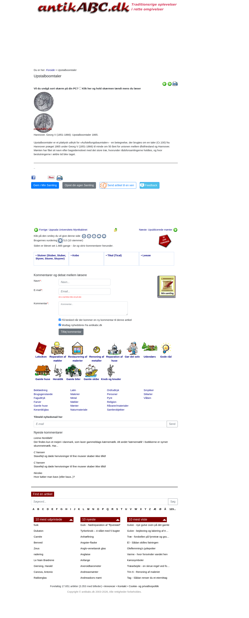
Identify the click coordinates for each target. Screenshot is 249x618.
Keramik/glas (41, 409)
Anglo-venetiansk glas (93, 548)
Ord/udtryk (113, 390)
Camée (38, 536)
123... (172, 509)
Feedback (151, 185)
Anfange (85, 560)
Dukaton (38, 530)
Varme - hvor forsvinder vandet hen (147, 554)
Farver (37, 401)
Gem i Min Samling (45, 185)
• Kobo (75, 255)
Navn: (38, 280)
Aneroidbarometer (90, 566)
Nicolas (38, 472)
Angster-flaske (88, 542)
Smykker (149, 390)
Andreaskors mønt (91, 577)
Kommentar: (41, 303)
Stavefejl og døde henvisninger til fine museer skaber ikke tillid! (70, 456)
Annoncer (109, 586)
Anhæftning (87, 536)
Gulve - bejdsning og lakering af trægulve (148, 530)
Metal (73, 397)
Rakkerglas (40, 577)
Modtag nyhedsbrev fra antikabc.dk (82, 325)
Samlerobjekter (115, 409)
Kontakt (122, 586)
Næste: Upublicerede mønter (158, 229)
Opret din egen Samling (79, 185)
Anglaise (85, 554)
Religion (111, 401)
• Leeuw (146, 255)
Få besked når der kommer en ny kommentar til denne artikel (97, 319)
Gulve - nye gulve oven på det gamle (148, 524)
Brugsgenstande (43, 394)
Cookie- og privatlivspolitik (144, 586)
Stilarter (148, 394)
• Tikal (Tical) (114, 255)
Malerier (75, 394)
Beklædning (40, 390)
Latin (73, 390)
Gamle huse (41, 405)
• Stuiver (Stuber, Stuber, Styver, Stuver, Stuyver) (51, 257)
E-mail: (38, 290)
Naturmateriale (78, 409)
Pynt (109, 397)
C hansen (39, 452)
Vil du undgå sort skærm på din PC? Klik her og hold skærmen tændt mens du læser (87, 88)
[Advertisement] (16, 52)
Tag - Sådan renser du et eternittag (147, 577)
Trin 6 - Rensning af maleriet (143, 571)
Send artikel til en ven (121, 185)
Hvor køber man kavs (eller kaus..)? (54, 476)
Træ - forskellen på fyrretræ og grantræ (148, 536)
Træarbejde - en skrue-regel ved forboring (148, 566)
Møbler (74, 401)
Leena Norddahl (43, 437)
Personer (112, 394)
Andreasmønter (89, 571)
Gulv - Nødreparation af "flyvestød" (100, 524)
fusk (36, 524)
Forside (50, 70)
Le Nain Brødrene (44, 560)
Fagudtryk (39, 397)
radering (38, 554)
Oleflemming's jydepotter (141, 548)
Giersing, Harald (43, 566)
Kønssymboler (135, 560)
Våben (147, 397)
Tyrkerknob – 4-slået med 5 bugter (100, 530)
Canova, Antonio (43, 571)
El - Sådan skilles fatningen (142, 542)
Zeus (36, 548)
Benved (38, 542)
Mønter (74, 405)
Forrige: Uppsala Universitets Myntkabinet (60, 229)
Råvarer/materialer (117, 405)
